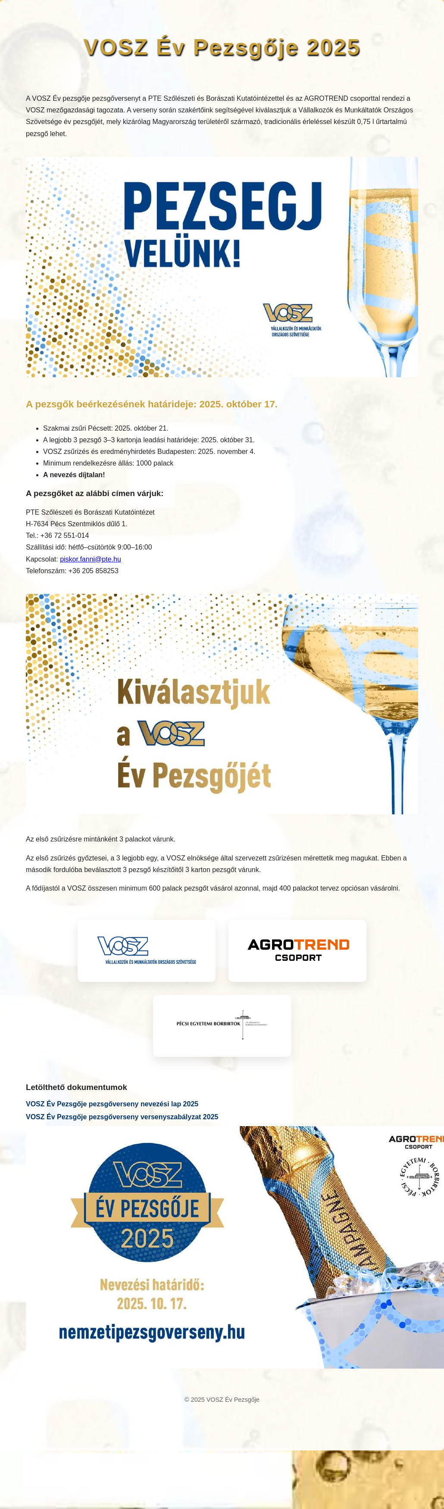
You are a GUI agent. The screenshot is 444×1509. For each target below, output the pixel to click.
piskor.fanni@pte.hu (90, 559)
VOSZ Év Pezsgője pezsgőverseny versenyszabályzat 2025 (122, 1117)
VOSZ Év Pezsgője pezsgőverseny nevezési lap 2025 (112, 1104)
